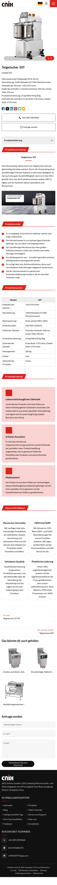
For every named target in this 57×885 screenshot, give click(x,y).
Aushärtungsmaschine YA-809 (14, 704)
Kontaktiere (33, 824)
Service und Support (37, 814)
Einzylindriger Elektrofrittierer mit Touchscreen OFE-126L (42, 672)
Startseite (8, 805)
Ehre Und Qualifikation (14, 819)
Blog (6, 810)
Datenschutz (38, 873)
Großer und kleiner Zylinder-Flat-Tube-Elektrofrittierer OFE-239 (14, 672)
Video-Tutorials (35, 810)
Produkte (32, 805)
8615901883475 (16, 848)
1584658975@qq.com (18, 855)
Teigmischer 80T (46, 633)
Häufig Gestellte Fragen (14, 814)
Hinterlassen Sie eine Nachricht (18, 763)
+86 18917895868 (30, 117)
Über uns (32, 819)
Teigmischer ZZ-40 (11, 618)
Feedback (8, 824)
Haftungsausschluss (23, 873)
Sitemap (43, 870)
